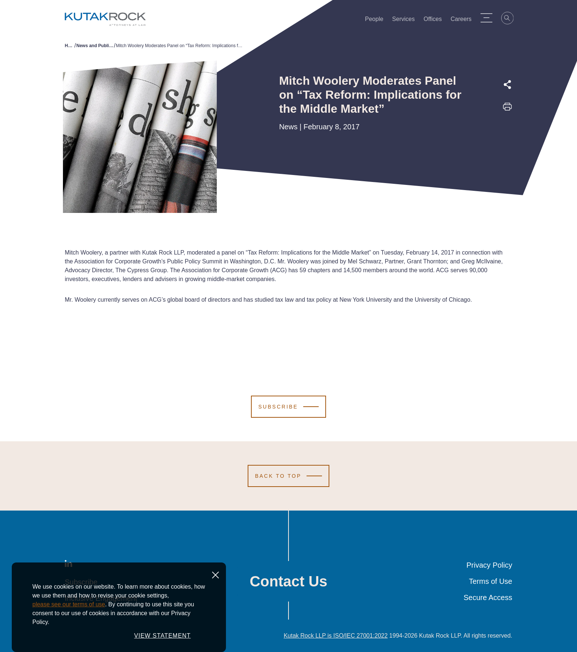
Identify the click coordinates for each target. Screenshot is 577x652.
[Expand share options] (507, 84)
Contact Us (288, 581)
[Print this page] (507, 109)
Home (69, 45)
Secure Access (488, 597)
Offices (436, 21)
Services (407, 21)
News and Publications (95, 45)
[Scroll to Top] (288, 476)
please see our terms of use (68, 616)
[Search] (510, 19)
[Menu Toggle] (489, 18)
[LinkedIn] (68, 565)
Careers (464, 21)
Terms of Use (490, 581)
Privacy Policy (489, 565)
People (377, 21)
